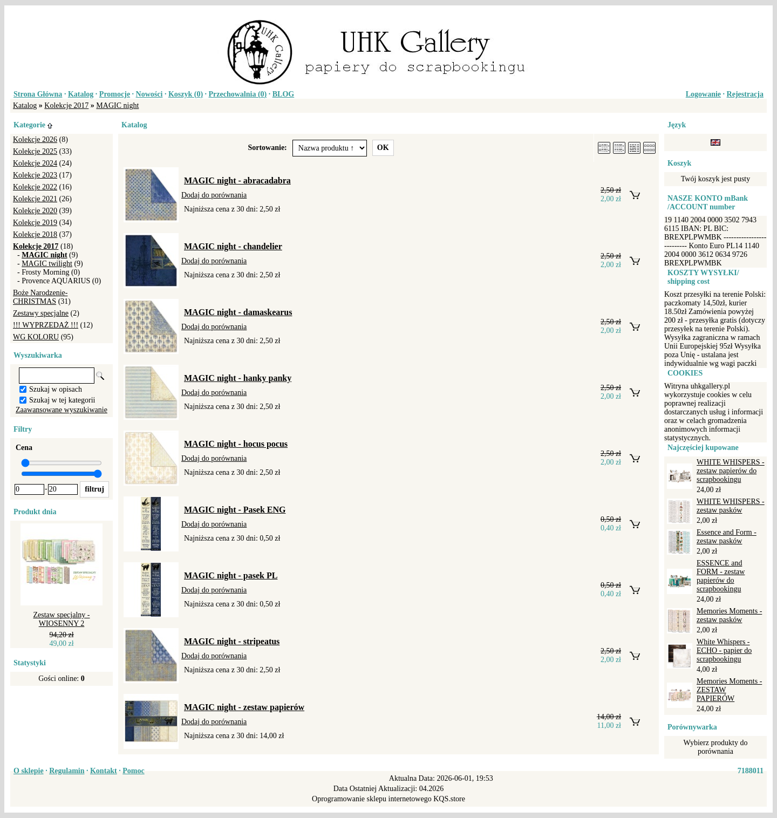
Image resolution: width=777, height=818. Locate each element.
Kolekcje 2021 (35, 199)
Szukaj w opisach (55, 389)
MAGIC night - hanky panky (237, 378)
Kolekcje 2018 (35, 234)
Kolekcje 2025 (35, 151)
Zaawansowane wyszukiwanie (61, 410)
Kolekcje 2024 (35, 163)
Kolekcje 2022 (35, 187)
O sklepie (28, 771)
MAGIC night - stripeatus (232, 641)
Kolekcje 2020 (35, 211)
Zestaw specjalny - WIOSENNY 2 (61, 619)
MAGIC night (117, 105)
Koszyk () (185, 94)
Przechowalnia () (238, 94)
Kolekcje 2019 (35, 223)
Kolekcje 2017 (66, 105)
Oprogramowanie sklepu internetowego (372, 799)
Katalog (80, 94)
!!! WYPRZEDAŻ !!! (45, 325)
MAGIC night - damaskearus (238, 312)
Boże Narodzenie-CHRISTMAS (40, 297)
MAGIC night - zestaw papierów (244, 707)
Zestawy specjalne (41, 313)
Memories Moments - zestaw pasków (729, 615)
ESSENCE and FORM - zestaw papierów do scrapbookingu (721, 576)
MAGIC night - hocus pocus (236, 443)
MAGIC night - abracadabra (237, 180)
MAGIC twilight (47, 264)
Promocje (114, 94)
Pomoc (133, 771)
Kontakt (103, 771)
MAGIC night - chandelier (233, 246)
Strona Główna (37, 94)
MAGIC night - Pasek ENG (234, 509)
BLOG (283, 94)
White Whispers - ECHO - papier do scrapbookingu (724, 650)
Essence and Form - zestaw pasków (726, 536)
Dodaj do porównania (214, 195)
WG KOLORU (36, 337)
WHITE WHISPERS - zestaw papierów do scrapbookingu (731, 470)
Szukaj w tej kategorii (62, 400)
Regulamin (66, 771)
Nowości (149, 94)
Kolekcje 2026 (35, 139)
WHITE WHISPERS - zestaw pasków (731, 505)
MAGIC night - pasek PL (230, 575)
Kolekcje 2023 (35, 175)
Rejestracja (745, 94)
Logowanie (703, 94)
